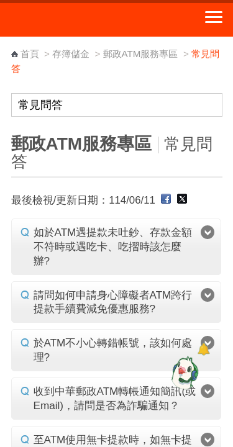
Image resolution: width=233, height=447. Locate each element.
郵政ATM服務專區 (140, 53)
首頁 (30, 53)
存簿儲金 (70, 53)
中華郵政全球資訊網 (77, 19)
